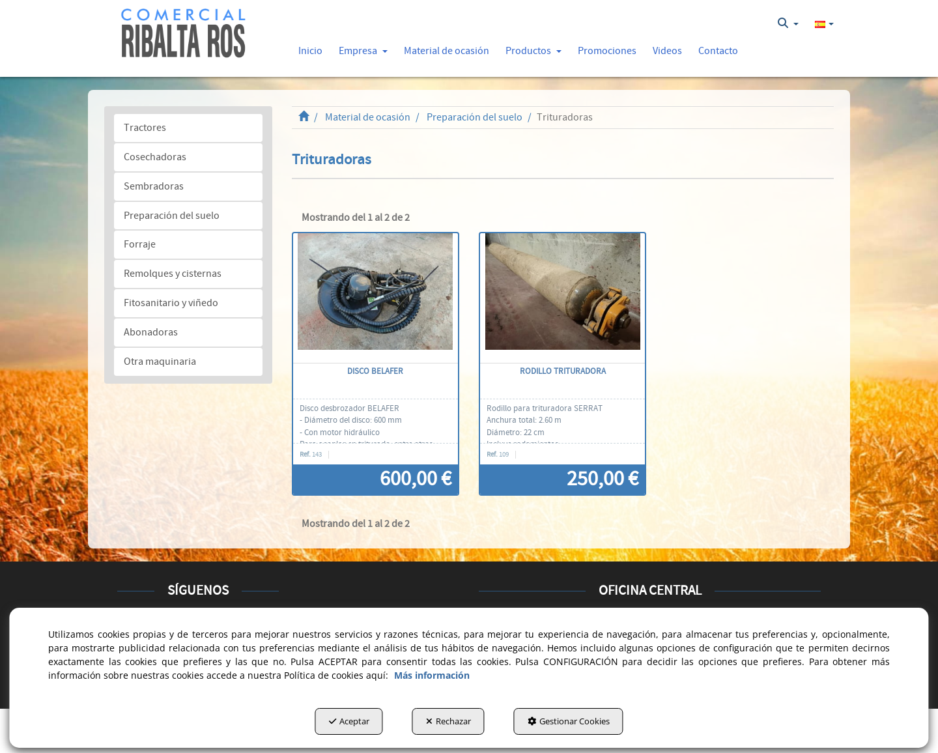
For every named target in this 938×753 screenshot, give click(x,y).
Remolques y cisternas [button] (172, 273)
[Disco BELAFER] (375, 298)
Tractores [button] (145, 127)
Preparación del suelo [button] (172, 215)
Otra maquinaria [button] (160, 361)
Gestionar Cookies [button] (569, 721)
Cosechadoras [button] (155, 156)
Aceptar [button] (349, 721)
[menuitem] (788, 23)
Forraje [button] (140, 244)
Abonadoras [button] (151, 332)
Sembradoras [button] (154, 186)
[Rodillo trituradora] (562, 298)
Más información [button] (432, 675)
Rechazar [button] (448, 721)
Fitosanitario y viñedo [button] (171, 302)
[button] (183, 33)
